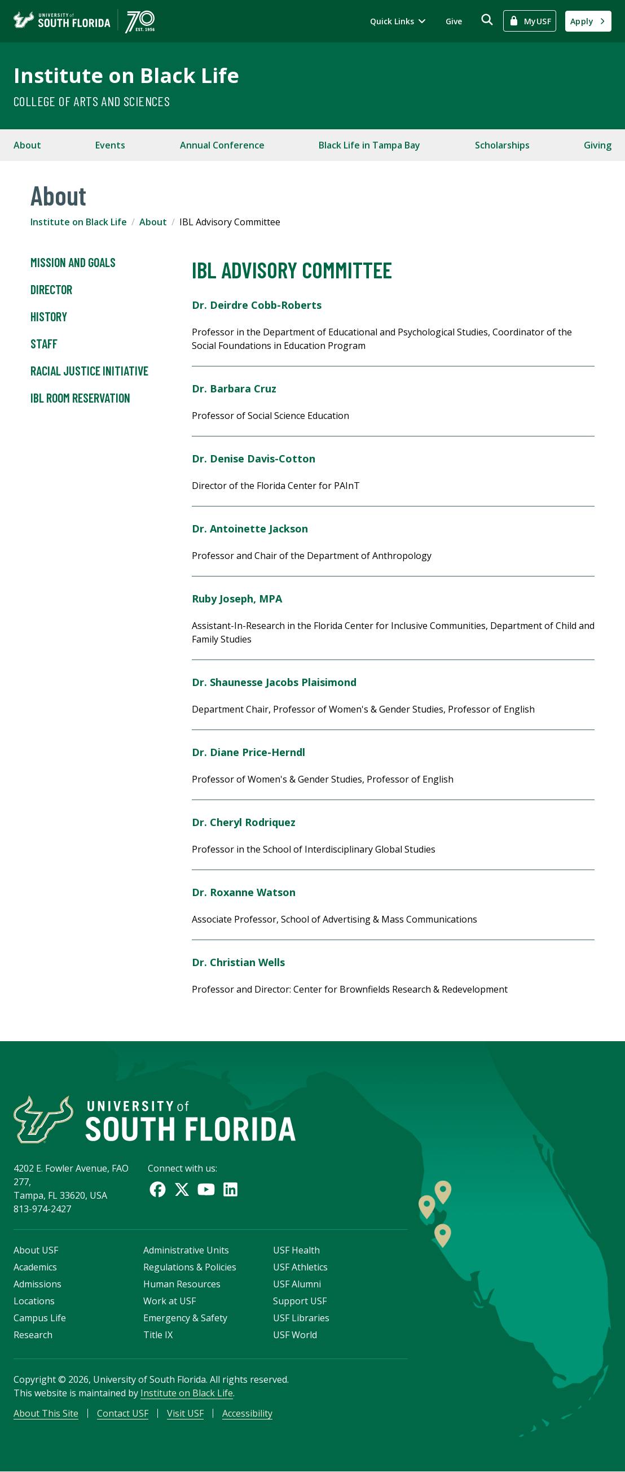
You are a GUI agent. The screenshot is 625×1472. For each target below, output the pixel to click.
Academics (35, 1267)
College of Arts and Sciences (92, 101)
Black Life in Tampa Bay (369, 145)
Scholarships (502, 145)
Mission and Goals (73, 262)
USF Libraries (301, 1318)
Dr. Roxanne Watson (244, 892)
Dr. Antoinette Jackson (250, 528)
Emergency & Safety (185, 1318)
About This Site (46, 1413)
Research (33, 1335)
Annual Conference (222, 145)
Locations (34, 1301)
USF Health (296, 1250)
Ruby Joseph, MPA (237, 598)
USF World (295, 1335)
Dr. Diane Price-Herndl (248, 752)
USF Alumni (297, 1284)
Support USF (300, 1301)
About (27, 145)
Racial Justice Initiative (89, 371)
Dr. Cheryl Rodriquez (244, 822)
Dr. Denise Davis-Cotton (253, 458)
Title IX (158, 1335)
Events (110, 145)
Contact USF (122, 1413)
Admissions (37, 1284)
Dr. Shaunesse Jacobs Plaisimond (274, 682)
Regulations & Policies (189, 1267)
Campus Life (40, 1318)
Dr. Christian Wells (238, 962)
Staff (44, 344)
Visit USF (185, 1413)
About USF (36, 1250)
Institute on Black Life (126, 75)
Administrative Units (186, 1250)
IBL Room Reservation (80, 398)
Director (51, 289)
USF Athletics (300, 1267)
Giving (597, 145)
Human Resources (182, 1284)
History (48, 317)
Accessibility (247, 1413)
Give (454, 21)
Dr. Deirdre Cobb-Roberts (257, 305)
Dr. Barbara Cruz (234, 388)
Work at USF (169, 1301)
